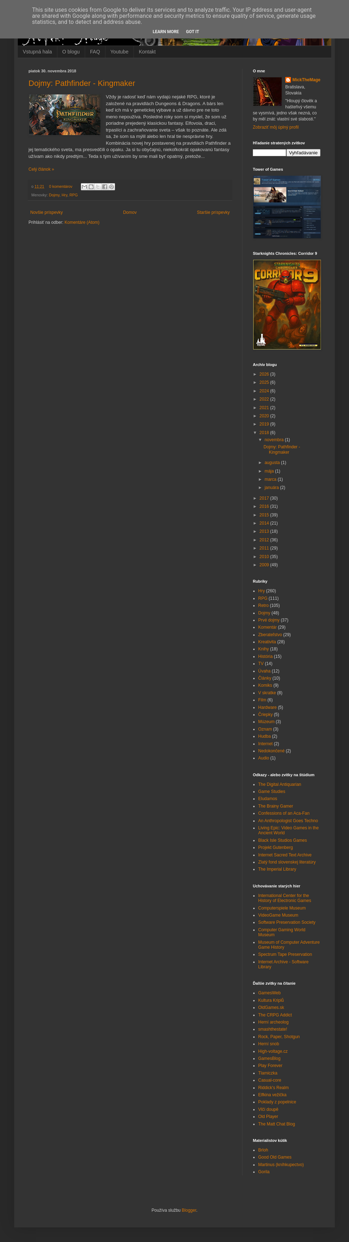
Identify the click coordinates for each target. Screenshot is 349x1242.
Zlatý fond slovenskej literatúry (287, 862)
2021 (265, 407)
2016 (265, 506)
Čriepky (265, 714)
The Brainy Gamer (275, 806)
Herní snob (268, 1043)
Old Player (268, 1116)
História (265, 656)
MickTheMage (306, 79)
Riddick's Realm (273, 1087)
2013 (265, 531)
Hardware (267, 707)
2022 (265, 399)
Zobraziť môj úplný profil (276, 127)
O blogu (71, 52)
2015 (265, 514)
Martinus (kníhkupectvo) (281, 1164)
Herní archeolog (273, 1022)
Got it (192, 31)
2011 (265, 548)
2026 (265, 374)
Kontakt (147, 52)
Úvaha (264, 671)
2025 (265, 382)
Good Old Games (274, 1157)
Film (262, 699)
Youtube (119, 52)
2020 (265, 415)
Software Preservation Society (287, 922)
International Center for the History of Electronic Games (284, 898)
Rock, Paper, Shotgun (279, 1036)
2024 (265, 390)
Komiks (265, 685)
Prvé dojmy (269, 620)
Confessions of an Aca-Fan (283, 813)
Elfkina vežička (272, 1094)
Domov (130, 212)
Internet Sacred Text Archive (285, 854)
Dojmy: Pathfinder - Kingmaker (81, 83)
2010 (265, 556)
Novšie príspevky (46, 212)
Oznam (265, 729)
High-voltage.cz (273, 1051)
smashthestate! (272, 1029)
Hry (64, 195)
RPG (73, 195)
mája (270, 471)
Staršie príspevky (213, 212)
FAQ (95, 52)
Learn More (166, 31)
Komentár (267, 627)
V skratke (267, 692)
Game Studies (271, 791)
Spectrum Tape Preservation (285, 954)
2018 (265, 432)
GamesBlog (269, 1058)
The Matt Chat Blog (276, 1124)
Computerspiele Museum (282, 908)
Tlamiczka (267, 1073)
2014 (265, 523)
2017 (265, 498)
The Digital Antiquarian (279, 784)
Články (264, 678)
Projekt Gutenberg (275, 847)
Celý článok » (41, 169)
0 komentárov (60, 186)
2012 (265, 539)
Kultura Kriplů (271, 1000)
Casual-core (269, 1080)
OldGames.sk (271, 1007)
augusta (273, 462)
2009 (265, 564)
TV (261, 663)
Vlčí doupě (268, 1109)
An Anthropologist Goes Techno (288, 820)
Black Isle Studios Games (282, 840)
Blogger (189, 1210)
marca (271, 479)
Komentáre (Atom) (81, 222)
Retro (263, 605)
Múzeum (266, 721)
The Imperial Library (277, 869)
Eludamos (267, 798)
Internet (265, 743)
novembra (275, 439)
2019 (265, 424)
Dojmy (54, 195)
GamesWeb (269, 992)
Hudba (264, 736)
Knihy (263, 648)
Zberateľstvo (270, 634)
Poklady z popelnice (277, 1101)
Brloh (263, 1150)
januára (272, 487)
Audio (263, 758)
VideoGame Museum (278, 915)
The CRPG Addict (275, 1014)
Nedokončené (271, 750)
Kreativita (267, 641)
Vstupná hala (37, 52)
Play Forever (270, 1065)
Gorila (264, 1171)
